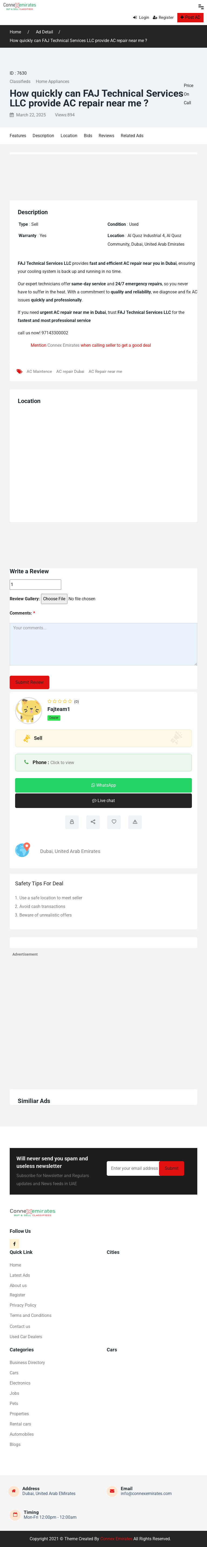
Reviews (106, 135)
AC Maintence (39, 371)
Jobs (14, 1393)
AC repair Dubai (70, 371)
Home (16, 31)
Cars (14, 1372)
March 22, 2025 (28, 114)
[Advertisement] (107, 176)
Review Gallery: (25, 598)
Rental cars (20, 1424)
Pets (14, 1403)
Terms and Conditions (30, 1315)
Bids (88, 135)
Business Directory (27, 1362)
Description (43, 135)
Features (18, 135)
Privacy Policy (23, 1305)
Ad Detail (44, 31)
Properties (19, 1413)
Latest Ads (20, 1275)
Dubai (46, 851)
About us (18, 1285)
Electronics (20, 1383)
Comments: (22, 613)
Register (163, 17)
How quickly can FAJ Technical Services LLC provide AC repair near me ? (78, 40)
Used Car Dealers (26, 1336)
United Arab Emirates (77, 851)
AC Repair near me (105, 371)
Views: (65, 114)
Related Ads (132, 135)
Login (141, 17)
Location (69, 135)
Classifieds (20, 81)
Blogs (15, 1444)
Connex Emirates (63, 345)
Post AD (190, 17)
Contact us (20, 1326)
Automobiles (22, 1434)
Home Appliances (52, 81)
